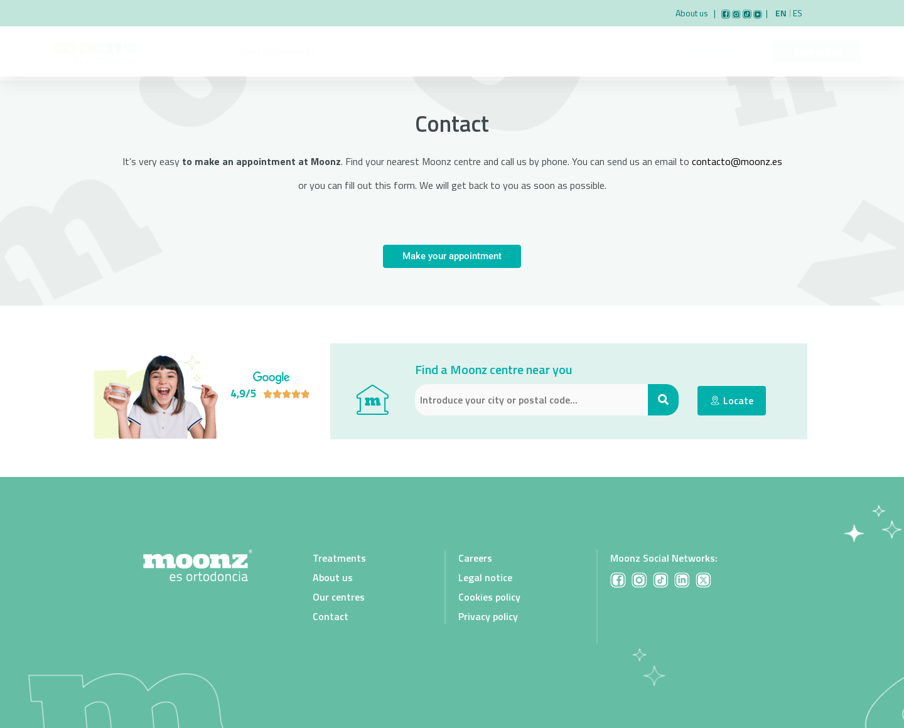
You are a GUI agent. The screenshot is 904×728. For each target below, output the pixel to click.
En (781, 13)
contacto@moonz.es (737, 161)
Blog (590, 50)
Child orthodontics (278, 50)
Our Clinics (538, 50)
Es (797, 13)
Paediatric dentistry (379, 50)
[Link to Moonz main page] (96, 51)
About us (693, 12)
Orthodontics (469, 50)
